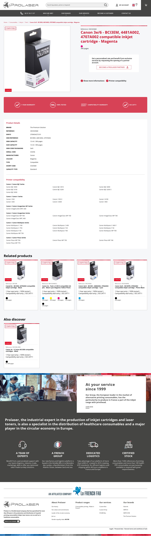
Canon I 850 (103, 202)
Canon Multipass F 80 (60, 231)
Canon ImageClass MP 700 (15, 216)
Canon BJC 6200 (58, 189)
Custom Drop (103, 510)
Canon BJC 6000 (104, 187)
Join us (53, 516)
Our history (55, 507)
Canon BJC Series (18, 184)
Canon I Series (17, 196)
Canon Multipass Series (20, 223)
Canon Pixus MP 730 (60, 240)
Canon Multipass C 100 (14, 225)
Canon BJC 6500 (11, 192)
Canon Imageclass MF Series (22, 206)
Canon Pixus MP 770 (13, 243)
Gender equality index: (60, 520)
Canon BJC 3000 (11, 187)
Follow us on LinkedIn (12, 522)
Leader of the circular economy (61, 513)
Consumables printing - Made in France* (85, 507)
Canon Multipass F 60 (13, 231)
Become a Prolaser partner (114, 67)
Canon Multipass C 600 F (107, 225)
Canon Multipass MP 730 (15, 233)
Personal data (119, 529)
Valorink (125, 507)
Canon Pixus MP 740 (106, 240)
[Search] (77, 5)
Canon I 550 (10, 199)
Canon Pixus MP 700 (13, 240)
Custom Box (102, 507)
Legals (111, 529)
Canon (8, 184)
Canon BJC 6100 (11, 189)
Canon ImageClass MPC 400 (16, 218)
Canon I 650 (10, 202)
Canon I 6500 (57, 202)
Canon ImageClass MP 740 (108, 216)
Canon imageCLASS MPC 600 (16, 209)
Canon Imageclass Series (21, 213)
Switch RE (126, 513)
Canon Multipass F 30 (60, 228)
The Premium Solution (129, 516)
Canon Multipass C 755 (14, 228)
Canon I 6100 (103, 199)
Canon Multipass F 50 (106, 228)
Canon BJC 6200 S (105, 189)
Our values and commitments (60, 510)
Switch (125, 510)
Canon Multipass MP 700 (107, 231)
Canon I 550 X (57, 199)
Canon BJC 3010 (58, 187)
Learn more (90, 407)
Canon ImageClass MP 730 (62, 216)
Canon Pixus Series (19, 238)
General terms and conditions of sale (135, 529)
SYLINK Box (102, 513)
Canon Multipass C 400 (61, 225)
